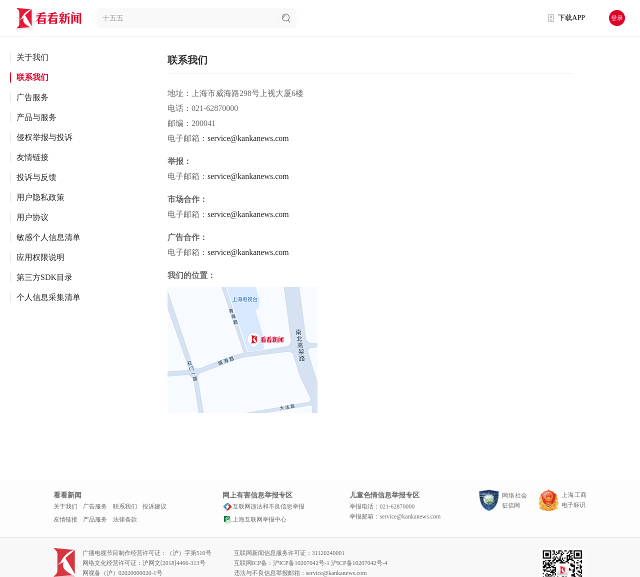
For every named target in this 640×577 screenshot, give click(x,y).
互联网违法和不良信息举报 (263, 506)
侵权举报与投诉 (44, 137)
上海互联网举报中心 (254, 519)
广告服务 (32, 97)
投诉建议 (154, 506)
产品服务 (95, 519)
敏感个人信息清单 (48, 237)
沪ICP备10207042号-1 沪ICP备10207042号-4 (330, 563)
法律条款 (125, 519)
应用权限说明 (40, 257)
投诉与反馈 (36, 177)
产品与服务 (36, 117)
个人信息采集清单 (48, 297)
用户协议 (32, 217)
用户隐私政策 (40, 197)
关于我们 (32, 57)
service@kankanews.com (248, 138)
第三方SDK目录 (44, 277)
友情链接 (32, 157)
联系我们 (32, 77)
